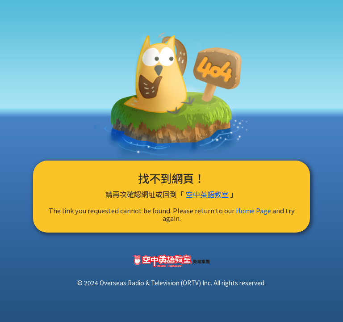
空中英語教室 (207, 194)
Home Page (253, 210)
